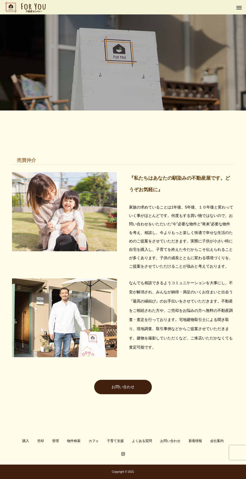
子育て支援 (115, 441)
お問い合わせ (123, 387)
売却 (40, 441)
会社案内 (217, 441)
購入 (25, 441)
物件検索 (73, 441)
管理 (55, 441)
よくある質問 (142, 441)
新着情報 (195, 441)
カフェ (94, 441)
